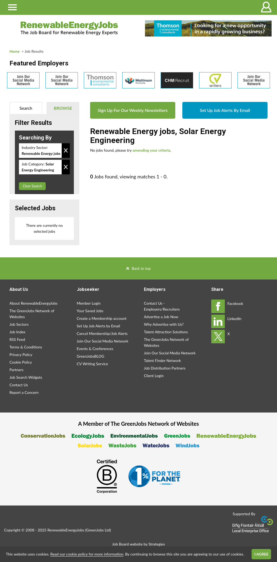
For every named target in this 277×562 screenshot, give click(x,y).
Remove (66, 150)
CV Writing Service (92, 363)
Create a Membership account (102, 318)
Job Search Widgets (25, 377)
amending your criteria (151, 150)
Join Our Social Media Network (102, 341)
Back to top (141, 268)
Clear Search (32, 186)
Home (14, 51)
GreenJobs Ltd (98, 530)
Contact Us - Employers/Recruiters (162, 306)
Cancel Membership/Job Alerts (102, 333)
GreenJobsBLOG (90, 356)
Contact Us (18, 385)
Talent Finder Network (162, 360)
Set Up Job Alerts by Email (98, 326)
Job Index (17, 332)
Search (25, 108)
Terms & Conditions (25, 347)
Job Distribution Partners (165, 368)
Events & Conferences (95, 348)
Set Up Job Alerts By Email (225, 110)
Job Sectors (19, 324)
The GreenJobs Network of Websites (31, 313)
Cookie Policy (20, 362)
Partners (16, 369)
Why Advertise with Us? (164, 324)
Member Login (89, 303)
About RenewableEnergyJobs (33, 303)
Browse (63, 108)
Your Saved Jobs (90, 310)
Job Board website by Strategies (138, 544)
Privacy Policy (20, 354)
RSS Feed (17, 339)
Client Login (154, 375)
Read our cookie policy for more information (86, 554)
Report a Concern (24, 392)
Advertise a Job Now (161, 316)
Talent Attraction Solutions (166, 332)
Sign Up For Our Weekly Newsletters (132, 110)
